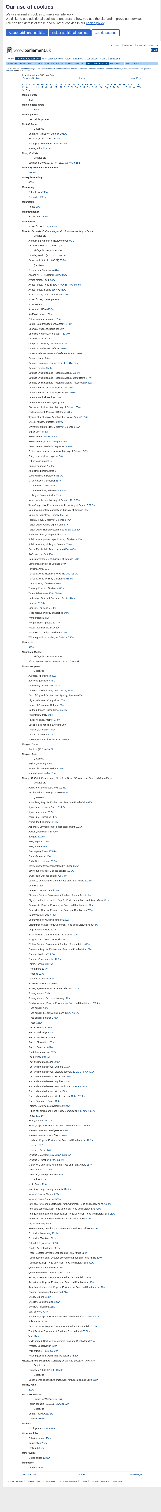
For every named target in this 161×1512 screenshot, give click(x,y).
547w (88, 378)
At (30, 84)
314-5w (76, 529)
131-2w (39, 1115)
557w (58, 480)
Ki (27, 87)
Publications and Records (67, 69)
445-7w (59, 475)
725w (39, 1022)
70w (62, 329)
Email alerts (128, 45)
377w (50, 812)
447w (61, 284)
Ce (55, 84)
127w (41, 973)
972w (50, 734)
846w (64, 275)
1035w (63, 143)
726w (98, 1208)
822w (91, 1262)
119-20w (47, 1169)
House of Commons (17, 63)
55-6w (49, 368)
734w (52, 729)
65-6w (69, 544)
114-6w (62, 807)
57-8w (68, 529)
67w (76, 363)
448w (47, 358)
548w (68, 324)
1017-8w (54, 627)
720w (55, 831)
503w (56, 1062)
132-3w (48, 1120)
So (101, 87)
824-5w (94, 925)
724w (50, 1032)
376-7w (83, 1071)
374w (59, 1267)
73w (55, 690)
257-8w (81, 1096)
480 (71, 162)
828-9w (63, 1135)
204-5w (50, 466)
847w (64, 343)
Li (33, 87)
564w (40, 1467)
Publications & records (97, 63)
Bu (47, 84)
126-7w (56, 1248)
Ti (114, 87)
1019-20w (75, 500)
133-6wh (61, 255)
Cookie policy (105, 1481)
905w (48, 148)
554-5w (68, 284)
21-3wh (65, 1404)
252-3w (65, 739)
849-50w (48, 554)
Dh (73, 84)
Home (11, 58)
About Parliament (74, 58)
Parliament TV (116, 63)
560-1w (76, 373)
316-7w (74, 573)
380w (88, 1277)
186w (61, 705)
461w (52, 1428)
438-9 (52, 680)
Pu (76, 87)
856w (31, 182)
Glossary (19, 1481)
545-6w (71, 353)
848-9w (50, 309)
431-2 (45, 1428)
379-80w (85, 1331)
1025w (41, 836)
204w (52, 485)
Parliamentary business (28, 58)
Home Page (135, 78)
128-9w (75, 1071)
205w (52, 280)
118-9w (54, 822)
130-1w (75, 1086)
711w (44, 1179)
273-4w (53, 851)
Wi (134, 87)
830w (47, 993)
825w (60, 1174)
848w (61, 456)
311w (45, 226)
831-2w (49, 964)
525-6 (77, 162)
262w (66, 920)
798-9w (44, 216)
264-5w (94, 1228)
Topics (136, 63)
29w (50, 690)
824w (88, 895)
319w (58, 583)
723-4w (75, 1013)
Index (82, 78)
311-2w (65, 573)
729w (44, 1184)
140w (49, 1150)
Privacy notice (94, 1481)
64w (70, 363)
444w (56, 270)
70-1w (48, 338)
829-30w (47, 1027)
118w (48, 856)
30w (38, 206)
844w (60, 422)
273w (57, 1194)
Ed (86, 84)
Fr (99, 84)
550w (71, 637)
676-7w (40, 1448)
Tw (118, 87)
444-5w (44, 431)
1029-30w (53, 1351)
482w (70, 690)
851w (58, 495)
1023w (88, 880)
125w (89, 1316)
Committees (79, 63)
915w (50, 715)
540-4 (65, 792)
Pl (72, 87)
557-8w (52, 608)
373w (40, 885)
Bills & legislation (63, 63)
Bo (42, 84)
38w (30, 100)
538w (64, 710)
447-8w (68, 387)
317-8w (56, 622)
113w (91, 1282)
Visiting (103, 58)
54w (65, 441)
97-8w (57, 720)
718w (45, 841)
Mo (51, 87)
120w (57, 1101)
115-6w (86, 1125)
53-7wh (63, 260)
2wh (58, 1404)
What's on (49, 63)
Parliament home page (26, 69)
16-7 (64, 632)
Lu (37, 87)
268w (63, 939)
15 (50, 461)
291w (31, 1389)
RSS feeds (141, 45)
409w (49, 763)
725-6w (107, 1204)
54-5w (54, 436)
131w (68, 1076)
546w (69, 412)
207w (46, 618)
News (128, 63)
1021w (43, 197)
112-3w (89, 1140)
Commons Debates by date (115, 69)
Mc (46, 87)
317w (61, 588)
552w (57, 275)
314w (85, 417)
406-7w (62, 690)
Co (60, 84)
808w (53, 676)
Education (115, 58)
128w (67, 998)
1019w (63, 133)
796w (45, 192)
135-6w (51, 1037)
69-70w (66, 333)
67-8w (92, 505)
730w (58, 1155)
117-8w (57, 959)
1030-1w (66, 1155)
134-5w (74, 1355)
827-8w (55, 1243)
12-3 (47, 569)
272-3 (64, 245)
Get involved (91, 58)
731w (91, 1071)
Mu (56, 87)
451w (57, 685)
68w (55, 284)
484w (48, 1438)
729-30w (62, 876)
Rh (88, 87)
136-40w (82, 1111)
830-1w (60, 1160)
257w (76, 866)
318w (66, 549)
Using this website (70, 1481)
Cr (65, 84)
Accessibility (115, 45)
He (115, 84)
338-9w (41, 1418)
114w (53, 915)
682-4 (66, 787)
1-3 (65, 363)
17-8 (51, 593)
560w (89, 382)
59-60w (58, 593)
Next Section (29, 1474)
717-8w (51, 954)
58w (50, 314)
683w (80, 695)
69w (86, 510)
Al (26, 84)
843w (77, 427)
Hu (124, 84)
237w (44, 1443)
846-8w (77, 284)
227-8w (49, 1413)
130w (67, 1081)
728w (54, 1346)
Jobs (59, 1481)
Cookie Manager (118, 1481)
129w (73, 1096)
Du (77, 84)
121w (53, 929)
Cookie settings (106, 32)
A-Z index (10, 1481)
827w (54, 1052)
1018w (72, 392)
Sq (106, 87)
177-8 (54, 162)
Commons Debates (95, 69)
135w (67, 1013)
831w (50, 1047)
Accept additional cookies (27, 32)
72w (64, 534)
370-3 (71, 240)
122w (90, 905)
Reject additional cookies (70, 32)
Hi (120, 84)
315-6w (55, 289)
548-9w (68, 446)
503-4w (51, 978)
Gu (107, 84)
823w (90, 802)
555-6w (64, 515)
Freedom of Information (45, 1481)
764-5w (56, 138)
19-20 (47, 436)
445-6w (62, 490)
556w (78, 407)
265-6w (96, 1003)
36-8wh (76, 661)
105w (62, 700)
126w (44, 968)
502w (95, 1380)
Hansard (82, 69)
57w (66, 524)
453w (53, 773)
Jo (138, 84)
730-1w (83, 1086)
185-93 (59, 1370)
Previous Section (31, 78)
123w (51, 1155)
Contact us (153, 45)
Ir (131, 84)
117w (54, 817)
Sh (96, 87)
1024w (91, 1111)
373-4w (53, 983)
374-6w (32, 172)
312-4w (41, 603)
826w (45, 846)
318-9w (69, 578)
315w (58, 319)
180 (53, 1370)
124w (67, 1106)
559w (63, 289)
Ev (91, 84)
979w (31, 647)
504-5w (46, 1057)
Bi (38, 84)
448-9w (53, 226)
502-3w (70, 871)
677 (51, 749)
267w (89, 949)
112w (106, 900)
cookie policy (95, 23)
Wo (139, 87)
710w (67, 1066)
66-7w (55, 299)
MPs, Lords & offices (52, 58)
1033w (46, 1458)
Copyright (83, 1481)
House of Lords (35, 63)
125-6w (53, 861)
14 (56, 471)
